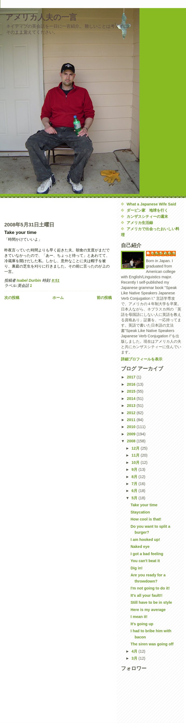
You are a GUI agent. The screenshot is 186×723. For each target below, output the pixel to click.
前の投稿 (104, 297)
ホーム (58, 297)
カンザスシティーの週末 (147, 216)
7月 (134, 484)
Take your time (144, 505)
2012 (132, 413)
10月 (136, 462)
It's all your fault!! (147, 595)
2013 (132, 405)
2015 (132, 391)
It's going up (142, 624)
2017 (132, 377)
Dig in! (136, 568)
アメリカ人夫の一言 (41, 17)
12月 (136, 448)
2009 (132, 434)
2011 (132, 420)
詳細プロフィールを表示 (141, 359)
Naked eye (140, 546)
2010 (132, 427)
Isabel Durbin (163, 253)
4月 (134, 651)
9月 (134, 469)
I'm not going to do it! (150, 588)
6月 (134, 491)
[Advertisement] (35, 209)
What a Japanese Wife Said (151, 204)
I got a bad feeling (147, 554)
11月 (136, 455)
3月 (134, 658)
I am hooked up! (145, 539)
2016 (132, 384)
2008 (132, 441)
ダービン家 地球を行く (147, 210)
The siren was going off (152, 644)
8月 (134, 477)
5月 (134, 498)
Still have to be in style (151, 602)
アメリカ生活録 (140, 222)
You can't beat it (145, 561)
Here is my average (148, 610)
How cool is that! (146, 519)
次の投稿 (11, 297)
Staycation (140, 512)
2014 (132, 398)
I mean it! (139, 616)
